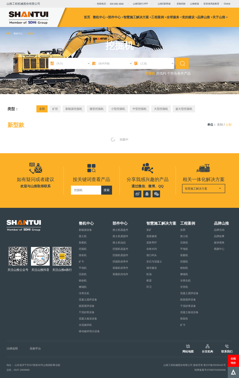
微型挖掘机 (97, 108)
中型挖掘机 (140, 108)
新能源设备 (85, 229)
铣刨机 (83, 280)
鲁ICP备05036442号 (215, 365)
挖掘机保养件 (120, 261)
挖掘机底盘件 (120, 248)
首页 (87, 17)
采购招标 (181, 3)
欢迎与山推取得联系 (35, 186)
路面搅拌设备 (86, 305)
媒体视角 (219, 242)
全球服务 (173, 17)
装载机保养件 (120, 267)
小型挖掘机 (118, 108)
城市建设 (151, 267)
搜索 (107, 190)
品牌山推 (203, 17)
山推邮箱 (194, 3)
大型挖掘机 (161, 108)
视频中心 (219, 248)
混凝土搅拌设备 (88, 299)
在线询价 (233, 360)
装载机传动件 (120, 274)
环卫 (149, 286)
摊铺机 (83, 286)
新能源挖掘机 (73, 108)
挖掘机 (83, 248)
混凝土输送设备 (88, 318)
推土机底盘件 (120, 229)
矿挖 (55, 108)
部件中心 (114, 17)
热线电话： (111, 4)
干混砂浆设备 (86, 312)
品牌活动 (219, 229)
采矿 (149, 229)
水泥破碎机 (85, 324)
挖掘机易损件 (120, 255)
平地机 (83, 267)
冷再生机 (84, 293)
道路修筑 (151, 236)
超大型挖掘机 (184, 108)
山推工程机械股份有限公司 (23, 3)
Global (227, 3)
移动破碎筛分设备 (89, 331)
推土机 (83, 236)
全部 (42, 108)
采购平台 (35, 348)
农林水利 (151, 248)
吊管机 (184, 286)
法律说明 (12, 348)
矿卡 (81, 261)
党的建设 (188, 17)
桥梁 (149, 280)
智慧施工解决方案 (136, 17)
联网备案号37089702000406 (210, 369)
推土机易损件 (120, 236)
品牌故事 (219, 236)
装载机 (83, 242)
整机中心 (99, 17)
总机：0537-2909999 (18, 369)
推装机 (83, 255)
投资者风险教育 (211, 3)
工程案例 (157, 17)
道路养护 (151, 242)
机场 (149, 274)
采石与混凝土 (154, 261)
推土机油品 (119, 242)
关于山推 (218, 17)
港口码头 (151, 255)
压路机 (83, 274)
